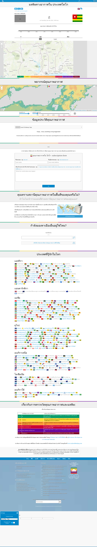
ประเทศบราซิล (45, 410)
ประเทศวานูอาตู (54, 396)
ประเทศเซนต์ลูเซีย (72, 377)
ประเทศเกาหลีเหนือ (35, 330)
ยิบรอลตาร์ (54, 359)
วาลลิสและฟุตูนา (36, 398)
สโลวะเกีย (50, 363)
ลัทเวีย (72, 359)
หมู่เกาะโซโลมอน (66, 400)
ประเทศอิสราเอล (58, 328)
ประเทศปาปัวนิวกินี (34, 396)
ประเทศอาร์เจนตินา (70, 410)
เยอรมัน (59, 365)
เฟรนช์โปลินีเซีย (40, 402)
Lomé (55, 39)
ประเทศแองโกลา (20, 295)
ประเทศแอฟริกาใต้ (33, 295)
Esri (4, 77)
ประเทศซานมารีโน (49, 345)
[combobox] (48, 127)
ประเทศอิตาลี (47, 353)
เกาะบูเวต (18, 308)
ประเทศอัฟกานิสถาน (59, 326)
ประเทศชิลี (34, 410)
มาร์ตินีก (73, 379)
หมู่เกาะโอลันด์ (70, 363)
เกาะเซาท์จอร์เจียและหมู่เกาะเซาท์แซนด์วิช (34, 308)
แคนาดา (27, 387)
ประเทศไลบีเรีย (30, 297)
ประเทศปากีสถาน (43, 324)
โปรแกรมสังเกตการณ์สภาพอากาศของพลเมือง (52, 496)
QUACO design (46, 512)
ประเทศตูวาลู (65, 394)
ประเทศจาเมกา (49, 375)
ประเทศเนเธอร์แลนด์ (22, 355)
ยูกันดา (48, 297)
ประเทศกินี (59, 283)
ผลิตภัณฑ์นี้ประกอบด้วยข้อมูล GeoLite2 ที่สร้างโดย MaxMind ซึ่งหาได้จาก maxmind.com (52, 487)
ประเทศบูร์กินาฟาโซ (63, 285)
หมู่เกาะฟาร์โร (60, 363)
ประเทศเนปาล (74, 330)
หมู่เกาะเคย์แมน (61, 383)
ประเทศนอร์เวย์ (63, 345)
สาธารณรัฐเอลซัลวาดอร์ (63, 381)
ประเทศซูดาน (76, 283)
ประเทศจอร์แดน (59, 320)
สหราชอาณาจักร (48, 361)
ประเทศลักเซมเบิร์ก (22, 351)
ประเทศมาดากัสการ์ (46, 287)
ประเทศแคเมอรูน (67, 293)
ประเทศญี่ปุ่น (43, 322)
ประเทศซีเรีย (33, 322)
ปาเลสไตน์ (66, 332)
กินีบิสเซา (35, 281)
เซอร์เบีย (50, 365)
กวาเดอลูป (68, 373)
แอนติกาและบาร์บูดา (61, 387)
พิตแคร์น (18, 398)
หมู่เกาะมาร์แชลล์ (35, 400)
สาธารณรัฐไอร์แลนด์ (37, 363)
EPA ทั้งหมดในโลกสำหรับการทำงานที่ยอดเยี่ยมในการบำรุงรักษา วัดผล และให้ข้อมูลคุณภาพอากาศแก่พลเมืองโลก (54, 484)
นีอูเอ (34, 394)
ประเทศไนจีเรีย (70, 295)
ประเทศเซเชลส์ (48, 291)
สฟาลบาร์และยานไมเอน (22, 361)
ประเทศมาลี (67, 287)
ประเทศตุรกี (54, 322)
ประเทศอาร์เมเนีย (72, 326)
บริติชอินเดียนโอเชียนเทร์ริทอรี (34, 318)
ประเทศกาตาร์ (72, 318)
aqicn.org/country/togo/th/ (22, 11)
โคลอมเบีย (30, 414)
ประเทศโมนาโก (62, 357)
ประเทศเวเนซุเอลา (41, 412)
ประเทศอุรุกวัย (19, 412)
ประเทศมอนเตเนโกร (22, 349)
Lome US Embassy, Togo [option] (23, 127)
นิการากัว (29, 375)
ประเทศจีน (71, 320)
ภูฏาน (75, 332)
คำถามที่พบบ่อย (20, 497)
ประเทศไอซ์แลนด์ (33, 359)
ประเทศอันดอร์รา (34, 353)
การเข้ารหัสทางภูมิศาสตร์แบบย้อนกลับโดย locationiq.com (55, 506)
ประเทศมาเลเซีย (33, 326)
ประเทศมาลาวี (57, 287)
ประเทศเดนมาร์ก (72, 353)
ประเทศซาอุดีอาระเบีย (21, 322)
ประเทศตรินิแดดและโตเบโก (64, 375)
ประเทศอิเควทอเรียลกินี (55, 289)
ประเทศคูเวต (34, 320)
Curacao (41, 373)
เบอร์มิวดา (77, 385)
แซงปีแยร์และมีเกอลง (39, 387)
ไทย (31, 338)
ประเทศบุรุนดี (52, 285)
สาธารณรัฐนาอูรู (59, 398)
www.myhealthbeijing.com (74, 460)
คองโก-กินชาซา (45, 281)
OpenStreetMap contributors (80, 110)
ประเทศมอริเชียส (21, 287)
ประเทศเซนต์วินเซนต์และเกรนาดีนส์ (25, 379)
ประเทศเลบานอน (29, 332)
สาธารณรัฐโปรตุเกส (22, 363)
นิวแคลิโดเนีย (25, 394)
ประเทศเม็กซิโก (41, 379)
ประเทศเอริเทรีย (44, 293)
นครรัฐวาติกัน (26, 345)
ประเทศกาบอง (50, 283)
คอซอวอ (18, 345)
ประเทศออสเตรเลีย (67, 396)
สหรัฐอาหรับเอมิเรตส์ (31, 334)
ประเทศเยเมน (19, 332)
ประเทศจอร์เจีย (47, 320)
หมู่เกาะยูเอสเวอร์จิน (49, 383)
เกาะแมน (27, 365)
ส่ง (60, 519)
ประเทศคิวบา (39, 375)
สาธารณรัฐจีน (45, 334)
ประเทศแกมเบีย (55, 293)
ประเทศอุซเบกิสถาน (22, 330)
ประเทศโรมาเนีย (75, 357)
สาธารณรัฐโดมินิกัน (22, 383)
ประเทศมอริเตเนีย (33, 287)
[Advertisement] (48, 256)
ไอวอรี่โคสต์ (20, 301)
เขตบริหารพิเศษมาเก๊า (67, 336)
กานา (28, 281)
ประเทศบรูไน (20, 324)
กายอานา (18, 410)
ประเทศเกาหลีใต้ (48, 330)
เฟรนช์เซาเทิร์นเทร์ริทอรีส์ (73, 308)
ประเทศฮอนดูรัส (44, 377)
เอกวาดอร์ (19, 414)
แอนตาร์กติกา (19, 310)
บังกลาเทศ (48, 318)
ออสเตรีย (19, 365)
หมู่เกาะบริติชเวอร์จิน (36, 383)
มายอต (40, 297)
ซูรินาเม (25, 410)
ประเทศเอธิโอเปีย (32, 293)
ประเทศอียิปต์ (67, 289)
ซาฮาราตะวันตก (32, 283)
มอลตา (45, 359)
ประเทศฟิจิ (44, 396)
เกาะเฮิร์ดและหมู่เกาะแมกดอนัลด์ (56, 308)
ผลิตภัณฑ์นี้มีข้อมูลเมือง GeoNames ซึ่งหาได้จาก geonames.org (52, 490)
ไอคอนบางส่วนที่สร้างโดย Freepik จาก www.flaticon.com (50, 504)
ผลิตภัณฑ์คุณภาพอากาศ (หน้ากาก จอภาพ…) (25, 504)
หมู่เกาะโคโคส (35, 336)
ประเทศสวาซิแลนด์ (42, 289)
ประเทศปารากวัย (57, 410)
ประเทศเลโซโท (21, 293)
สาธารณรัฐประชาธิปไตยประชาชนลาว (63, 334)
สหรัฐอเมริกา (20, 381)
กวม (17, 394)
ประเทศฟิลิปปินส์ (57, 324)
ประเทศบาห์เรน (31, 324)
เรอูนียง (37, 299)
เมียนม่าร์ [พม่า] (21, 338)
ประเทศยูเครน (63, 349)
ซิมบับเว (41, 283)
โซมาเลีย (63, 299)
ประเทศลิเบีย (31, 289)
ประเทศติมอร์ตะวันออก (54, 394)
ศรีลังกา (19, 334)
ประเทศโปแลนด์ (48, 357)
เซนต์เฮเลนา (28, 299)
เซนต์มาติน (63, 385)
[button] (2, 42)
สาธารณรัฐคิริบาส (48, 398)
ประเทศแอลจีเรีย (46, 295)
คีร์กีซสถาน (20, 318)
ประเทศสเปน (74, 351)
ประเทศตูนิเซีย (19, 285)
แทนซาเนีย (55, 299)
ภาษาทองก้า (26, 398)
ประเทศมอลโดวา (36, 349)
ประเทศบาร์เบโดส (20, 377)
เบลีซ (70, 385)
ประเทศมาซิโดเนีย (50, 349)
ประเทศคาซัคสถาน (22, 320)
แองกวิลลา (50, 387)
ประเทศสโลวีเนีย (21, 353)
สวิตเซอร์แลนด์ (36, 361)
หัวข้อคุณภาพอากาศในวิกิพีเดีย (57, 454)
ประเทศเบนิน (71, 291)
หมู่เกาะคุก (69, 398)
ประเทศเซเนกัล (61, 291)
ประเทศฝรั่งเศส (56, 347)
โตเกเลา (48, 402)
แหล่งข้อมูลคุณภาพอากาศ (21, 500)
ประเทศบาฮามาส (31, 377)
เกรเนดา (45, 385)
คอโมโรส (66, 281)
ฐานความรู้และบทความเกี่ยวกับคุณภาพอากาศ (25, 491)
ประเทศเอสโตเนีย (62, 355)
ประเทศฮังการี (59, 353)
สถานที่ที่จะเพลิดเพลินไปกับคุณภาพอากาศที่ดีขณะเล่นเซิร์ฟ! (55, 510)
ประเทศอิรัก (47, 328)
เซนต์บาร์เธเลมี (54, 385)
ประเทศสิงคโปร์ (46, 326)
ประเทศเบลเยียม (49, 355)
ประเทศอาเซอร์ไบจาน (22, 328)
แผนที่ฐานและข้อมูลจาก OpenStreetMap (51, 508)
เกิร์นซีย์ (35, 365)
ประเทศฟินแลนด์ (68, 347)
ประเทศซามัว (41, 394)
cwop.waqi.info (45, 498)
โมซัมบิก (76, 299)
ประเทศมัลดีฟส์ (21, 326)
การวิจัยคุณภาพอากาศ (22, 488)
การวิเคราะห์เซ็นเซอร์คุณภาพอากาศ (23, 494)
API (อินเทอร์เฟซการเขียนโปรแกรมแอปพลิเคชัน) (26, 506)
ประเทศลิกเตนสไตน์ (36, 351)
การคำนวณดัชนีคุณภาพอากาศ (22, 501)
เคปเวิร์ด (19, 299)
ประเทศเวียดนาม (42, 332)
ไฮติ (70, 387)
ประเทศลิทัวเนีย (50, 351)
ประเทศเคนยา (20, 291)
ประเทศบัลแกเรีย (42, 347)
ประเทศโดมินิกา (53, 379)
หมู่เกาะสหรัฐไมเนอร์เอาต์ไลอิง (51, 400)
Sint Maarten (49, 373)
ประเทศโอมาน (55, 332)
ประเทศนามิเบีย (30, 285)
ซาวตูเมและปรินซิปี (20, 283)
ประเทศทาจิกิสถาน (67, 322)
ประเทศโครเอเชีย (35, 357)
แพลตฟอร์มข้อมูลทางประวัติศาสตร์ (23, 507)
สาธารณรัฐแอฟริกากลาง (71, 297)
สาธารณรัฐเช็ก (62, 361)
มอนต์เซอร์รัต (63, 379)
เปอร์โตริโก (19, 387)
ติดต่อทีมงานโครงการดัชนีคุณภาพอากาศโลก (25, 483)
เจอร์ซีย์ (42, 365)
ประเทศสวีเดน (62, 351)
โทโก (70, 299)
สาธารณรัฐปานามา (48, 381)
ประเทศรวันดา (20, 289)
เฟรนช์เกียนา (75, 412)
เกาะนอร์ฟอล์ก (29, 402)
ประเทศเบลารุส (36, 355)
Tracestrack (94, 110)
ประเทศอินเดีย (36, 328)
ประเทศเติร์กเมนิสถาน (61, 330)
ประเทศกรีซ (37, 345)
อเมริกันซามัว (19, 402)
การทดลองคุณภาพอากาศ (21, 492)
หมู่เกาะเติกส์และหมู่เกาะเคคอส (23, 385)
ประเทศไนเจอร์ (19, 297)
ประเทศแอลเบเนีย (21, 357)
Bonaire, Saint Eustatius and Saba (26, 373)
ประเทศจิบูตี (67, 283)
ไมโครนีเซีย (57, 402)
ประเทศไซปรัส (20, 359)
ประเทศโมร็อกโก (58, 295)
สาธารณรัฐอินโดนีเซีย (22, 336)
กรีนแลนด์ (58, 373)
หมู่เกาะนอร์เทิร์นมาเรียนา (22, 400)
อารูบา (37, 385)
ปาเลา (77, 396)
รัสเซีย (64, 359)
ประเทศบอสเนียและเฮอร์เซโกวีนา (25, 347)
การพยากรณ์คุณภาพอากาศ (21, 503)
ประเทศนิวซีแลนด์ (21, 396)
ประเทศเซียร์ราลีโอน (34, 291)
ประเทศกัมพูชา (60, 318)
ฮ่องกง (45, 336)
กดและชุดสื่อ (19, 485)
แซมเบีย (46, 299)
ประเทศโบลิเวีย (52, 412)
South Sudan (19, 281)
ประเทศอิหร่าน (70, 328)
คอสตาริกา (20, 375)
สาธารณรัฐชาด (58, 297)
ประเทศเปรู (30, 412)
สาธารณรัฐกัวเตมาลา (33, 381)
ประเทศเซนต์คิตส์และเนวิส (58, 377)
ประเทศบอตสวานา (41, 285)
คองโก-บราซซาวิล (56, 281)
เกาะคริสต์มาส (54, 336)
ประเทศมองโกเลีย (70, 324)
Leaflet (1, 76)
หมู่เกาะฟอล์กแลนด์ (64, 412)
